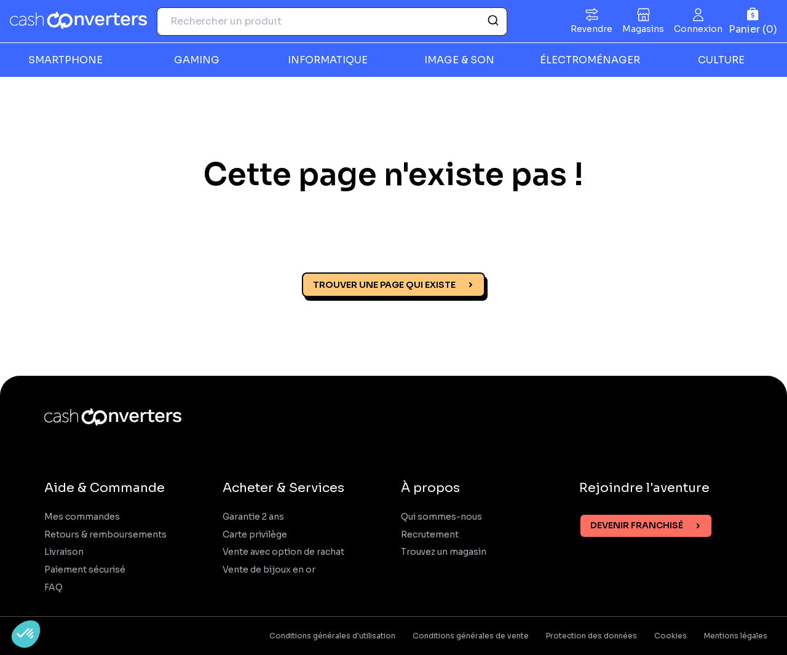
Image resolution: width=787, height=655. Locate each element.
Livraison (64, 552)
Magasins (643, 28)
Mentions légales (735, 636)
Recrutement (430, 535)
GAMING (196, 60)
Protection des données (591, 636)
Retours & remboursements (105, 535)
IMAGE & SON (459, 60)
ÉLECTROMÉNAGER (590, 60)
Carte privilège (255, 535)
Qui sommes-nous (441, 517)
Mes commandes (82, 517)
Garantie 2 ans (253, 517)
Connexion (698, 28)
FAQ (53, 587)
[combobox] (332, 21)
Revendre (591, 28)
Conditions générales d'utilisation (332, 636)
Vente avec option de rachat (283, 552)
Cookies (670, 636)
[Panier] (753, 21)
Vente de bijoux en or (269, 570)
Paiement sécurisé (84, 570)
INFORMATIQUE (328, 60)
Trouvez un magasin (443, 552)
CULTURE (721, 60)
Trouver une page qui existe (384, 284)
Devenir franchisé (636, 525)
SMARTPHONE (65, 60)
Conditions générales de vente (471, 636)
